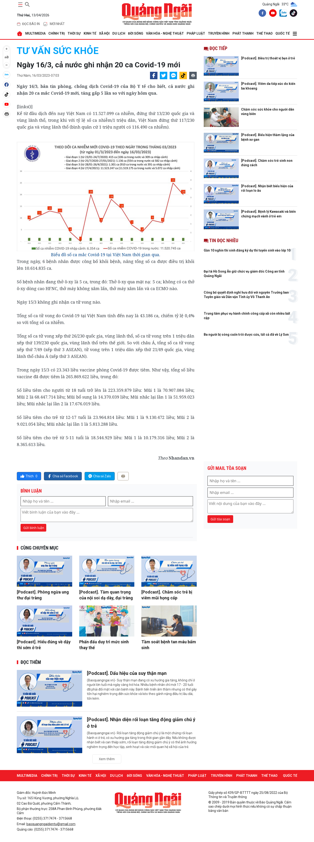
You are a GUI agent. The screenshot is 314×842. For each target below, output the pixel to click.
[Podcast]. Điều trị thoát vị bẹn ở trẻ (268, 58)
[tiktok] (292, 13)
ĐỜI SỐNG (135, 33)
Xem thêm (107, 759)
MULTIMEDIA (35, 33)
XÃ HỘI (104, 33)
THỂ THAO (264, 33)
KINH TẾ (90, 33)
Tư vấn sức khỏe (58, 50)
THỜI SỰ (74, 33)
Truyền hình (218, 33)
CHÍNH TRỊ (56, 33)
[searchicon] (27, 3)
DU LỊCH (118, 33)
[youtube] (272, 13)
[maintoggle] (19, 4)
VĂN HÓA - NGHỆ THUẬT (165, 33)
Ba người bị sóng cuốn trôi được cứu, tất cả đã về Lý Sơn (246, 334)
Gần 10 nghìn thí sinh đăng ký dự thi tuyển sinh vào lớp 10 (247, 250)
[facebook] (261, 13)
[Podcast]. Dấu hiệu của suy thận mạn (127, 673)
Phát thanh (242, 33)
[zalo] (282, 14)
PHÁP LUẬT (196, 33)
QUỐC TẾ (282, 33)
